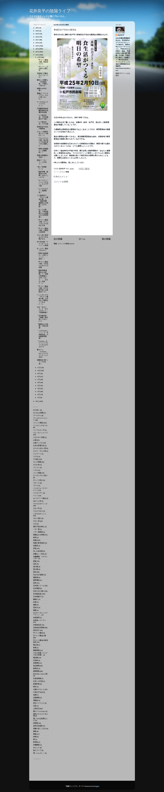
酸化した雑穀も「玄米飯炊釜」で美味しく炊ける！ (42, 82)
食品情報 (36, 666)
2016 (37, 43)
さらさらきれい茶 (39, 448)
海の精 (35, 567)
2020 (37, 31)
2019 (37, 34)
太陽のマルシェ (38, 689)
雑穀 (34, 610)
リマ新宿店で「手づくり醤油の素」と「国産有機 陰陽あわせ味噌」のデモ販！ (42, 201)
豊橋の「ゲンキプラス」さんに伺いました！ (42, 96)
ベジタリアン (38, 493)
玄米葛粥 (36, 588)
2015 (37, 46)
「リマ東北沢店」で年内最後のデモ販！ (42, 117)
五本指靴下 (37, 596)
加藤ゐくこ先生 (38, 554)
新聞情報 (36, 671)
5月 (38, 385)
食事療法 (36, 663)
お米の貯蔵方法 (38, 445)
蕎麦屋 (35, 577)
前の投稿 (106, 239)
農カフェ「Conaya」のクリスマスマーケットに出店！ (42, 353)
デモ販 (35, 459)
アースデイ (37, 415)
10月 (39, 370)
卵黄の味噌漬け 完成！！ (43, 156)
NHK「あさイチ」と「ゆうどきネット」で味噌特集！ (42, 310)
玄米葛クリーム (38, 586)
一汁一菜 (36, 529)
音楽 (34, 548)
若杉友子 (36, 630)
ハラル (35, 470)
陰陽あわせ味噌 (38, 535)
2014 (37, 49)
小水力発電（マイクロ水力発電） (40, 654)
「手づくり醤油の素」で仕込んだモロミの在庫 (42, 264)
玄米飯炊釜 (37, 594)
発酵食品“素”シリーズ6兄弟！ (42, 362)
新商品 (35, 668)
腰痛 (34, 605)
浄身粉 (35, 660)
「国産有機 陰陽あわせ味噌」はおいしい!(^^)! (42, 174)
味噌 (34, 737)
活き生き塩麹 (38, 575)
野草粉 (35, 742)
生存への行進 (38, 681)
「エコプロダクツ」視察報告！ (42, 190)
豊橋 (34, 734)
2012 (37, 55)
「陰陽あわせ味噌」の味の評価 (42, 326)
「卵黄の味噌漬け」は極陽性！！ (42, 150)
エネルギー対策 (38, 437)
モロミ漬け (37, 518)
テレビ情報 (37, 462)
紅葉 (34, 602)
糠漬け (35, 599)
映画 (34, 537)
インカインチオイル (40, 425)
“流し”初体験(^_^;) (41, 168)
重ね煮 (35, 645)
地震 (34, 695)
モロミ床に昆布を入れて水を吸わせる (42, 237)
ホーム (82, 239)
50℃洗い (36, 410)
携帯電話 (36, 580)
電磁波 (35, 700)
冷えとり (36, 747)
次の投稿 (58, 239)
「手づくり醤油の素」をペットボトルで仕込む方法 (42, 222)
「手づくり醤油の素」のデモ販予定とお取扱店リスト (42, 289)
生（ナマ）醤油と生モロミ (42, 249)
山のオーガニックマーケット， (40, 614)
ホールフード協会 (39, 498)
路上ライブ (37, 750)
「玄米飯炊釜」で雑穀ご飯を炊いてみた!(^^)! (42, 318)
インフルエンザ (38, 430)
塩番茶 (35, 546)
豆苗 (34, 706)
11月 (39, 367)
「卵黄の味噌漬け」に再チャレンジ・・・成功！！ (42, 256)
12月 (39, 57)
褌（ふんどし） (38, 753)
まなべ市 (36, 508)
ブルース (36, 483)
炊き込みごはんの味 (40, 674)
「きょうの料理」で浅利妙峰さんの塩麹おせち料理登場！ (42, 213)
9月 (38, 373)
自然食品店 (37, 625)
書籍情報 (36, 650)
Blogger (96, 786)
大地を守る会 (38, 692)
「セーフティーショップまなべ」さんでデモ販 (42, 183)
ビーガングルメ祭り (40, 475)
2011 (37, 401)
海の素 (35, 569)
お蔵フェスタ (38, 443)
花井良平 (121, 35)
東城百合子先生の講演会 (42, 127)
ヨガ (34, 524)
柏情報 (35, 723)
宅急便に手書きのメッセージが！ (42, 75)
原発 (34, 583)
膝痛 (34, 731)
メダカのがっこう (39, 514)
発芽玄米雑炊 (38, 726)
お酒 (34, 440)
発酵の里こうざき (39, 728)
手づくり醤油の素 (39, 636)
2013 (37, 52)
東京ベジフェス (38, 703)
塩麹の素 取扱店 (39, 543)
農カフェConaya (39, 711)
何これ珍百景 (38, 551)
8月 (38, 376)
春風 (34, 647)
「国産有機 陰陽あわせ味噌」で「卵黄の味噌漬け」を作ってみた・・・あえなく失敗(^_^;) (42, 277)
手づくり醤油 (38, 633)
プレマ (35, 485)
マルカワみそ (38, 511)
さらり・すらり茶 (39, 451)
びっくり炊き (38, 480)
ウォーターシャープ (40, 433)
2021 (37, 28)
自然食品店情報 (38, 627)
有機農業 (36, 745)
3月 (38, 391)
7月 (38, 379)
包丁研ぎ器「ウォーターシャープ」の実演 (42, 243)
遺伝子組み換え (38, 526)
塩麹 (34, 540)
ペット (35, 495)
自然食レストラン (39, 620)
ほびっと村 (37, 501)
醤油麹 (35, 658)
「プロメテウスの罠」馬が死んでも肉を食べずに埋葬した (42, 142)
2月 (38, 394)
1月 (38, 397)
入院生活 (36, 708)
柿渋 (34, 572)
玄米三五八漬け (38, 591)
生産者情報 (37, 678)
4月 (38, 388)
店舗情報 (36, 697)
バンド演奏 (37, 473)
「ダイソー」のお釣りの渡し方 (42, 68)
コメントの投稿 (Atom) (66, 244)
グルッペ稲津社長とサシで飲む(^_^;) (42, 133)
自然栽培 (36, 617)
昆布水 (35, 607)
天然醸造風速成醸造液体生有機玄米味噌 (42, 110)
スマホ (35, 456)
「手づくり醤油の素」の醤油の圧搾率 (42, 230)
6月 (38, 382)
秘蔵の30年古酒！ (42, 89)
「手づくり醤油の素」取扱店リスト (42, 61)
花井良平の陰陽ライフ (50, 11)
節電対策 (36, 684)
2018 (37, 37)
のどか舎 (36, 465)
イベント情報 (64, 172)
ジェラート (37, 454)
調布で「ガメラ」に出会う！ (42, 162)
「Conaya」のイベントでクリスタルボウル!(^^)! (42, 344)
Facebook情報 (38, 413)
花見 (34, 564)
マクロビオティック (40, 504)
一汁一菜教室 (38, 532)
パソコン (36, 467)
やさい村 (36, 521)
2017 (37, 40)
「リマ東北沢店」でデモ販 (42, 123)
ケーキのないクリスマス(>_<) (42, 103)
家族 (34, 561)
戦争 (34, 687)
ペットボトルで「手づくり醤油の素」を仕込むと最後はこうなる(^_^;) (42, 299)
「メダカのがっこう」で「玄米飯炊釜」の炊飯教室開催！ (42, 334)
